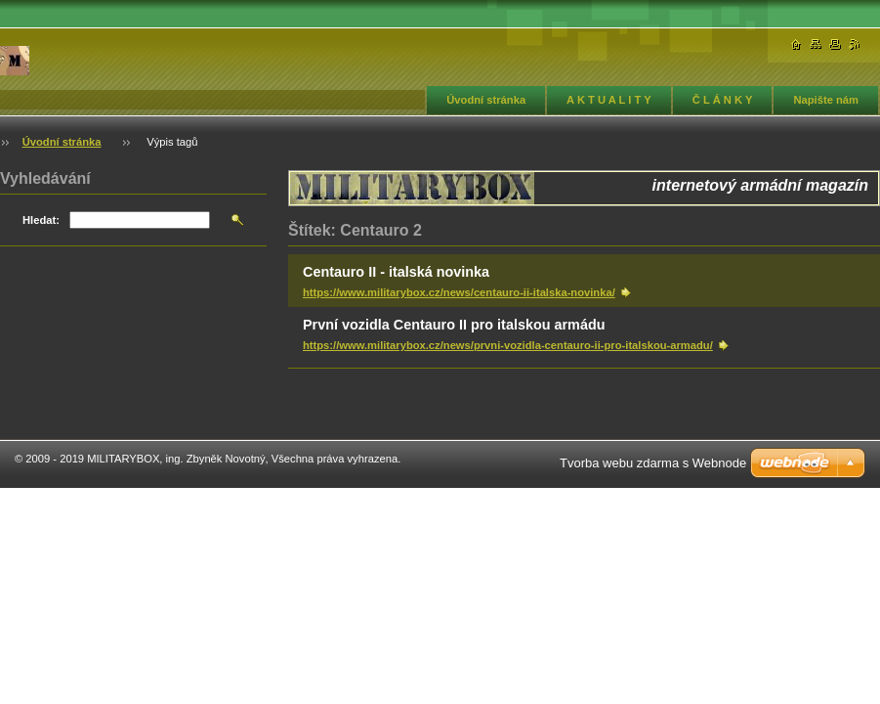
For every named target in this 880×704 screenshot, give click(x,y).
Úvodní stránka (485, 100)
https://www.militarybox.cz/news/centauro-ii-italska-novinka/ (459, 292)
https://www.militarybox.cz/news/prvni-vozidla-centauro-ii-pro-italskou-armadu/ (508, 345)
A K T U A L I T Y (608, 100)
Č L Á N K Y (722, 100)
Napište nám (826, 100)
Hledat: (41, 220)
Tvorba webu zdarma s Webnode (653, 463)
